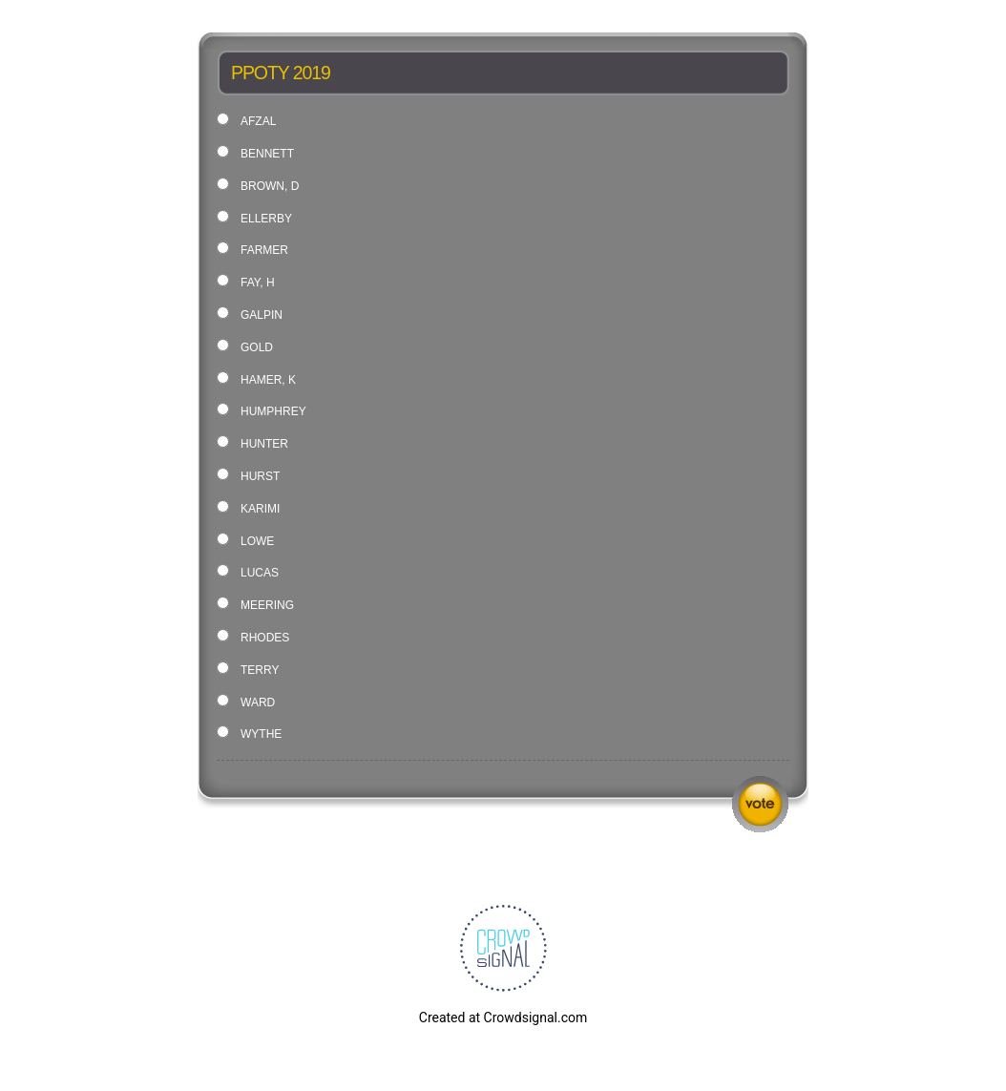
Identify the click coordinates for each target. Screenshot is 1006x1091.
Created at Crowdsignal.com (503, 1017)
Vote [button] (760, 804)
